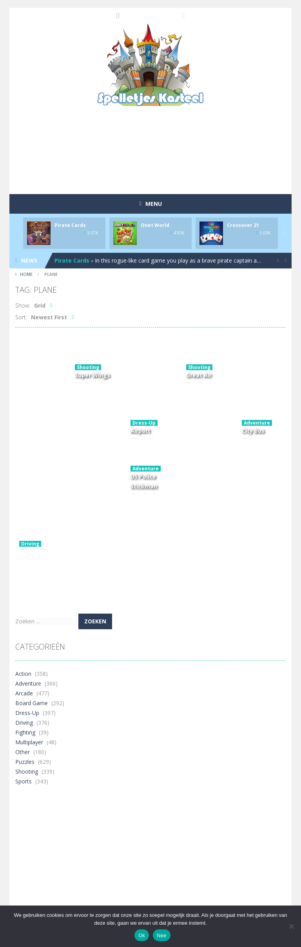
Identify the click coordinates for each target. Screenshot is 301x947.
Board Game (31, 703)
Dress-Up (144, 423)
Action (23, 673)
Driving (30, 544)
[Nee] (291, 926)
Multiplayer (29, 742)
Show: (22, 305)
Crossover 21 (243, 225)
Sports (23, 781)
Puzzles (24, 761)
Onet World (155, 225)
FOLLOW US (183, 15)
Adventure (257, 423)
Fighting (25, 732)
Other (22, 752)
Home (26, 274)
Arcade (24, 693)
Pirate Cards (70, 225)
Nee (162, 935)
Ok (141, 935)
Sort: (21, 317)
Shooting (88, 367)
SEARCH (118, 15)
